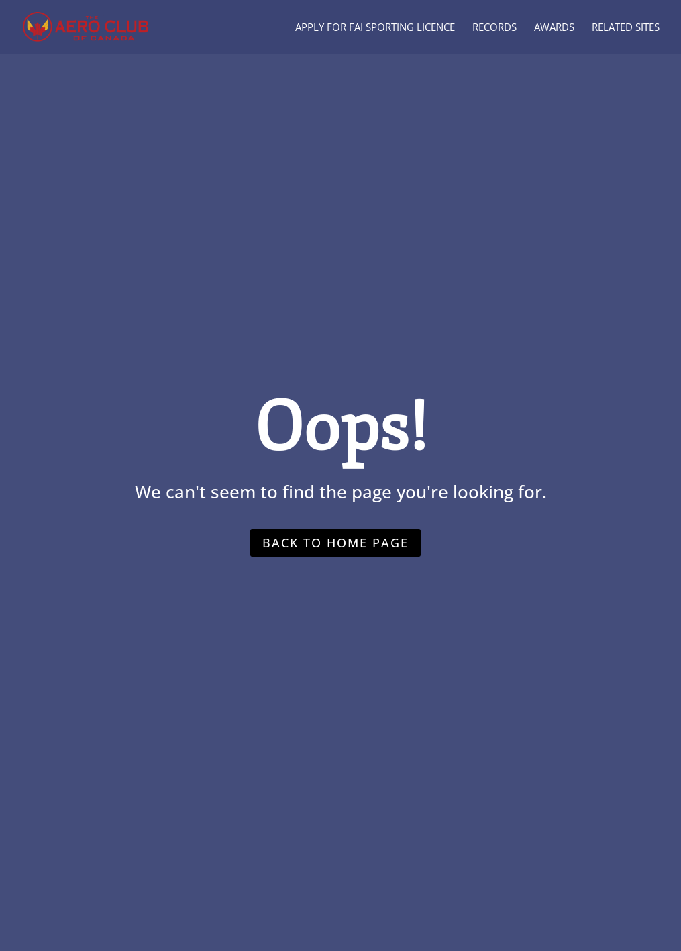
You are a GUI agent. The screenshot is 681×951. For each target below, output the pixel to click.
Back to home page (335, 543)
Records (494, 28)
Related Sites (626, 28)
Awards (554, 28)
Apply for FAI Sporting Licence (375, 28)
